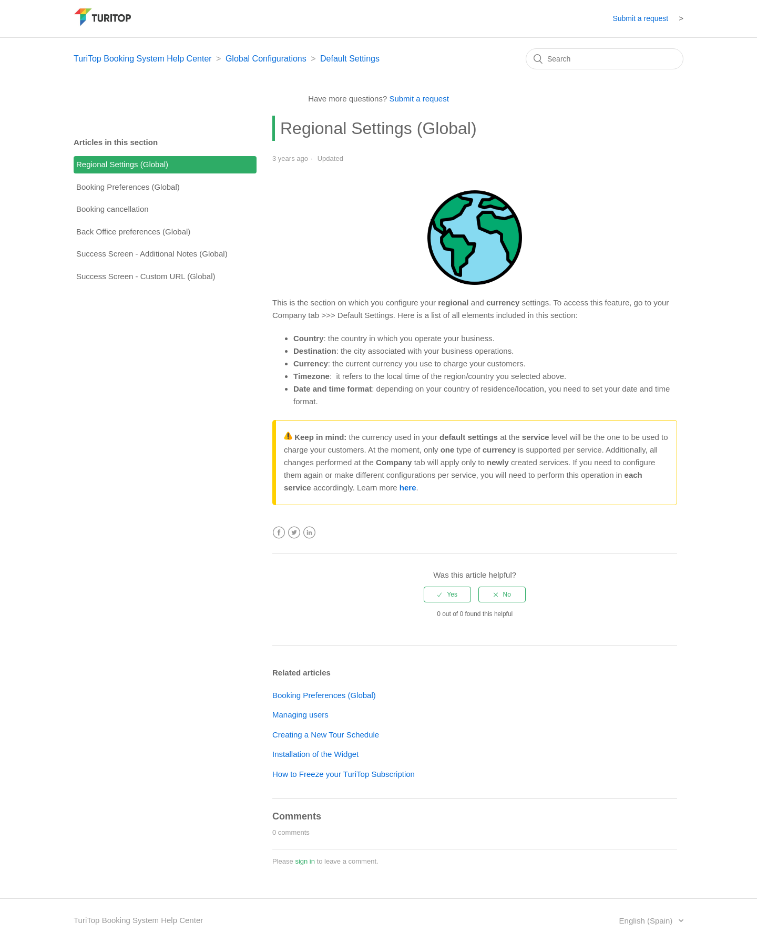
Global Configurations (266, 58)
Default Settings (350, 58)
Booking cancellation (112, 208)
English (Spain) (647, 920)
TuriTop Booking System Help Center (143, 58)
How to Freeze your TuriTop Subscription (343, 774)
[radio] (447, 594)
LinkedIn (309, 532)
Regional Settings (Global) (122, 164)
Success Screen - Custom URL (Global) (146, 276)
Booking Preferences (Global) (128, 186)
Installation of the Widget (315, 754)
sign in (305, 861)
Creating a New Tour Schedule (325, 734)
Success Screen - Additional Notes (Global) (152, 253)
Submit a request (640, 18)
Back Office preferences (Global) (133, 231)
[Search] (604, 58)
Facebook (278, 532)
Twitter (294, 532)
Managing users (300, 714)
